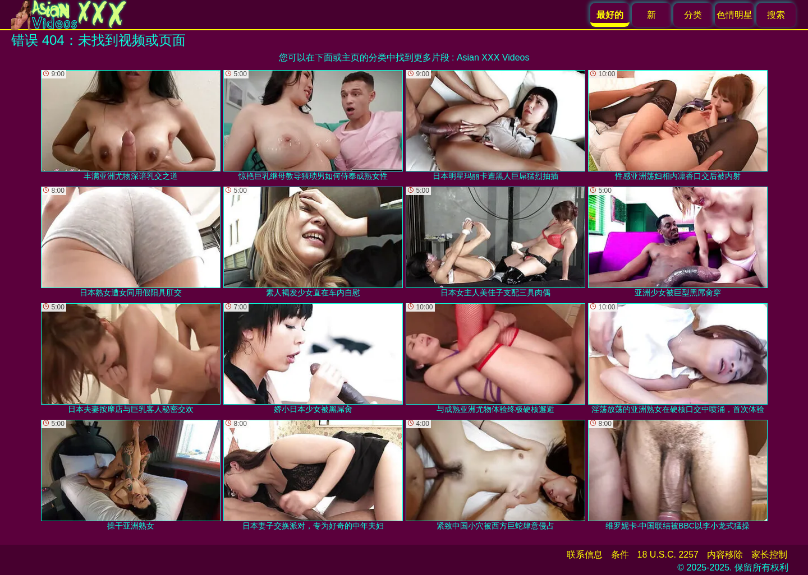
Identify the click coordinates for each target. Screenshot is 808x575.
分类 (693, 15)
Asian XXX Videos (493, 57)
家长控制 (769, 554)
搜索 (776, 15)
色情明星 (734, 15)
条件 (620, 554)
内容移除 (725, 554)
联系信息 (585, 554)
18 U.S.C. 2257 (668, 554)
